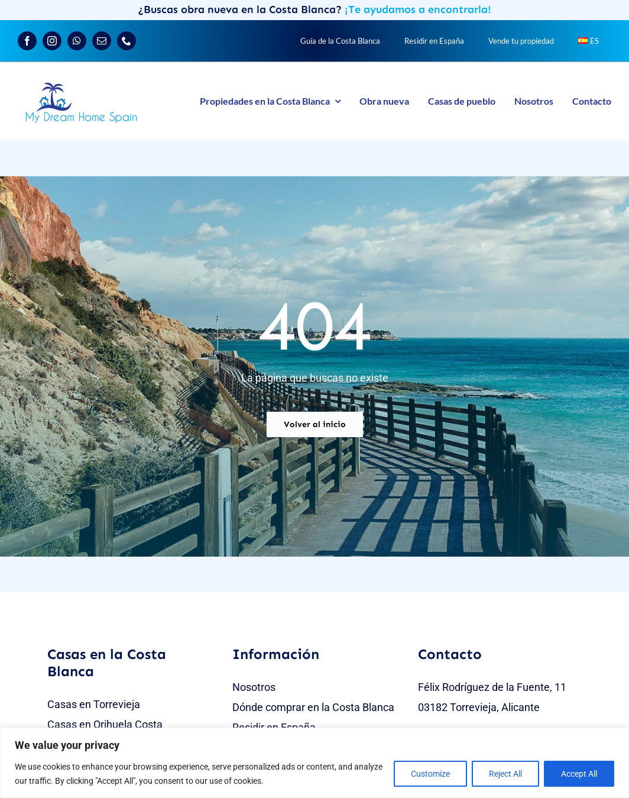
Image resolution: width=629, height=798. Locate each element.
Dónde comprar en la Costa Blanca (313, 707)
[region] (314, 763)
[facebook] (27, 40)
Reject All (505, 773)
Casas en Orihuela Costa (105, 724)
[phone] (126, 40)
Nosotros (253, 687)
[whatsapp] (76, 40)
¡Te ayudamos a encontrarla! (418, 9)
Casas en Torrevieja (93, 704)
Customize (430, 773)
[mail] (101, 40)
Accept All (579, 773)
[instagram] (52, 40)
